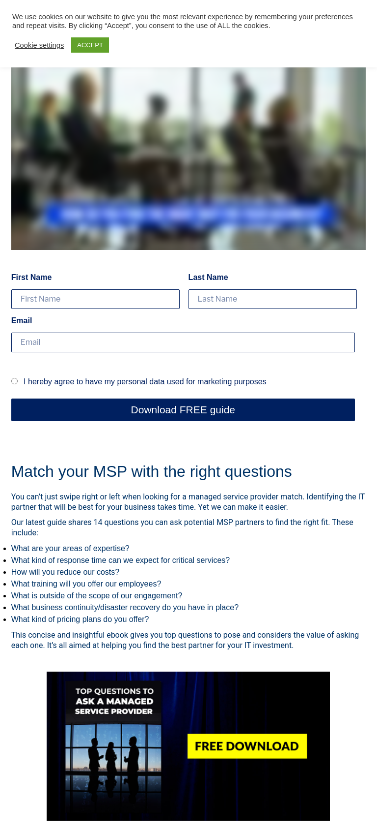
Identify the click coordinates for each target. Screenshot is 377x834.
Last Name (208, 277)
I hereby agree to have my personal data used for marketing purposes (139, 381)
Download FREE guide (183, 409)
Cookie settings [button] (39, 45)
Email (21, 320)
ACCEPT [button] (90, 45)
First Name (31, 277)
